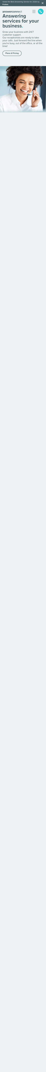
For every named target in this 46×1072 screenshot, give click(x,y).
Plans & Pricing (12, 53)
